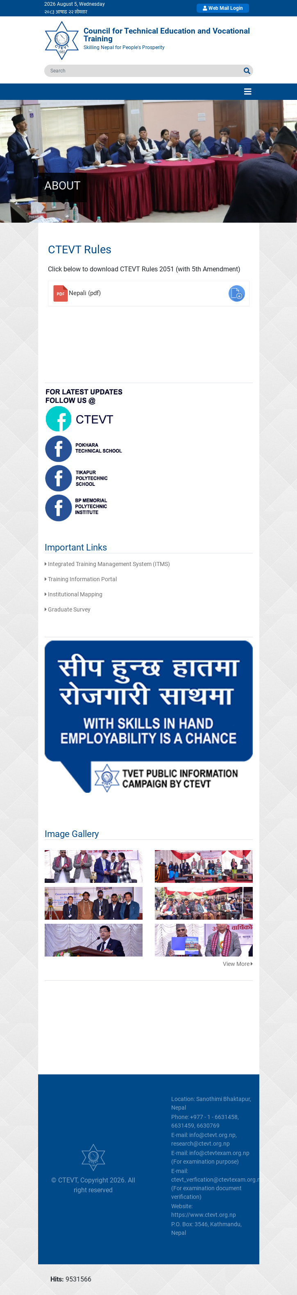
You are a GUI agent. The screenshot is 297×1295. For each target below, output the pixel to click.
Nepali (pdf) (85, 293)
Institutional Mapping (73, 594)
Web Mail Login (223, 8)
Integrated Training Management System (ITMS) (107, 564)
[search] (142, 71)
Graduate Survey (68, 609)
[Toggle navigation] (247, 91)
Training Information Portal (81, 579)
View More (238, 964)
